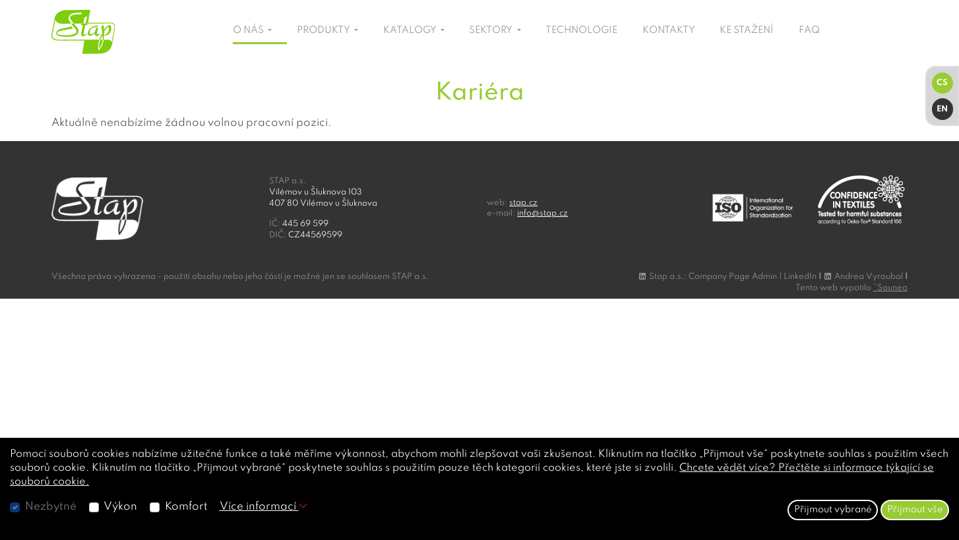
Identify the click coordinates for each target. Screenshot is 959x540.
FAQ (809, 30)
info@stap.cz (542, 213)
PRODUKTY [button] (324, 30)
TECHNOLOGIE (581, 30)
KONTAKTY (668, 30)
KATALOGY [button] (411, 30)
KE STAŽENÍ (747, 30)
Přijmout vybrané (833, 509)
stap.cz (523, 202)
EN (942, 109)
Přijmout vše (915, 509)
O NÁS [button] (249, 30)
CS (942, 82)
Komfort (186, 506)
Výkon (120, 506)
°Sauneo (890, 288)
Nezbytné (51, 506)
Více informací (263, 506)
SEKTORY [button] (491, 30)
